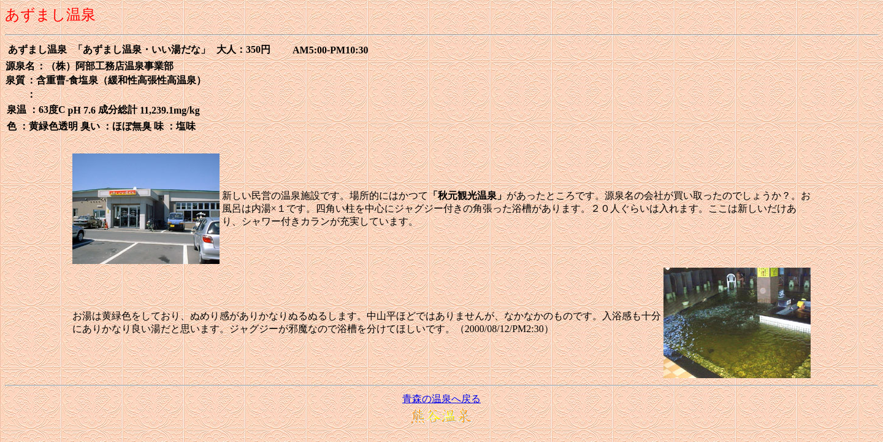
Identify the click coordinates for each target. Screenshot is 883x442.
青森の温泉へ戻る (441, 399)
